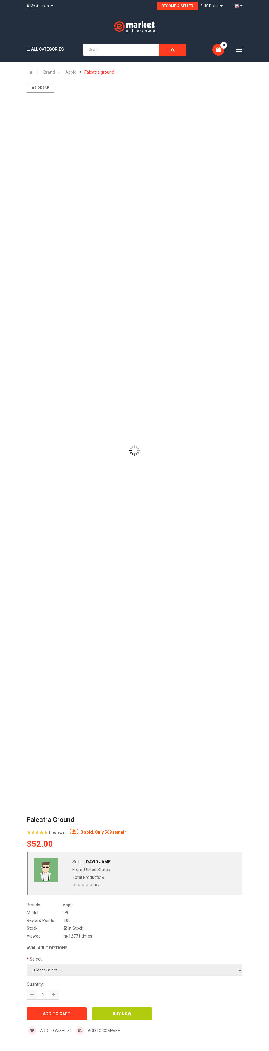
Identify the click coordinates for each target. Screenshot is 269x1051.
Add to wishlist (50, 1030)
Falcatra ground (99, 72)
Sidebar (40, 87)
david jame (98, 861)
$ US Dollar (212, 6)
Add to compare (98, 1030)
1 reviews (56, 832)
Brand (49, 72)
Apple (70, 72)
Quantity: (35, 984)
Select (36, 959)
